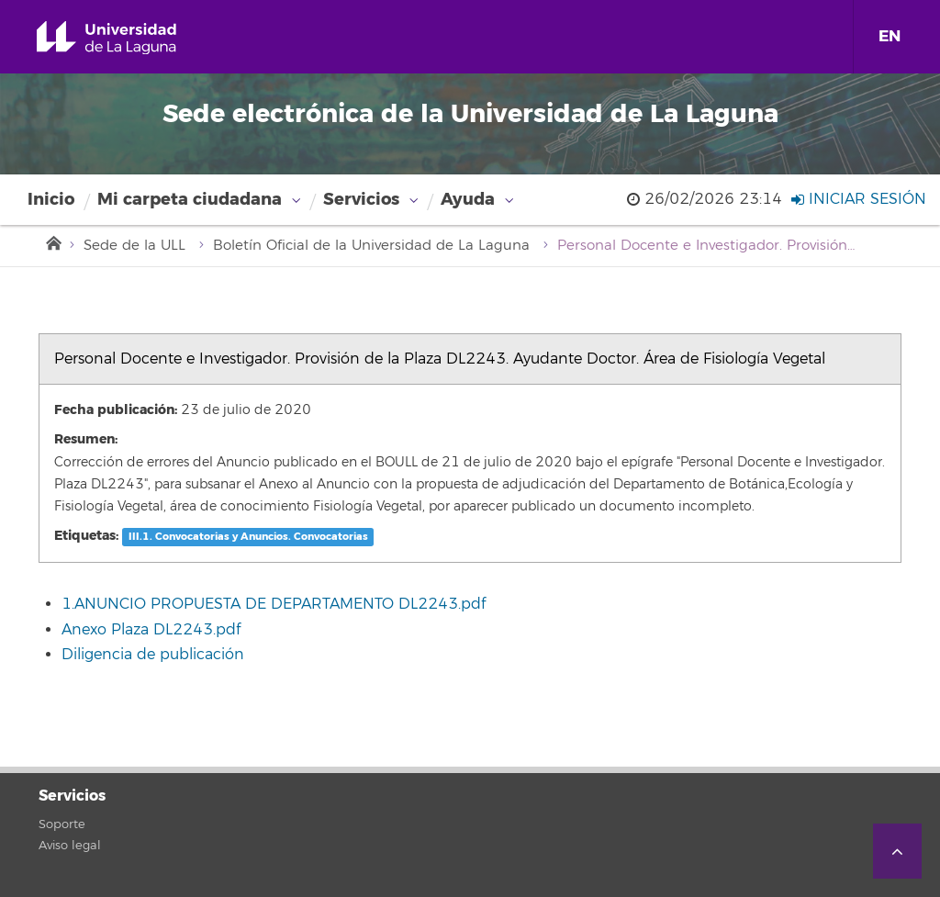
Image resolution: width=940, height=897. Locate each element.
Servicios (361, 199)
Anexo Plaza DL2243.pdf (151, 630)
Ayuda (468, 199)
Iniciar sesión (858, 199)
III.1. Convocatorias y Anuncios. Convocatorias (248, 537)
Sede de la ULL (134, 245)
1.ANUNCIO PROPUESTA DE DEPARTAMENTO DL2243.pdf (274, 604)
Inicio (51, 199)
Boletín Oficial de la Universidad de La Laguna (371, 245)
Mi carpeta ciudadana (189, 199)
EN (889, 36)
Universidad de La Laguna (127, 38)
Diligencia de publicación (153, 654)
